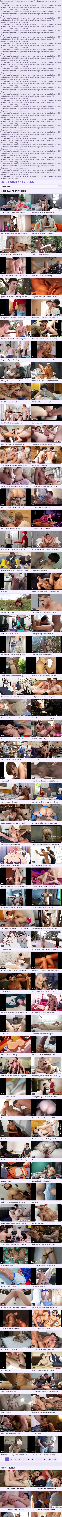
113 (45, 1459)
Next (54, 1459)
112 (41, 1459)
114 (49, 1459)
